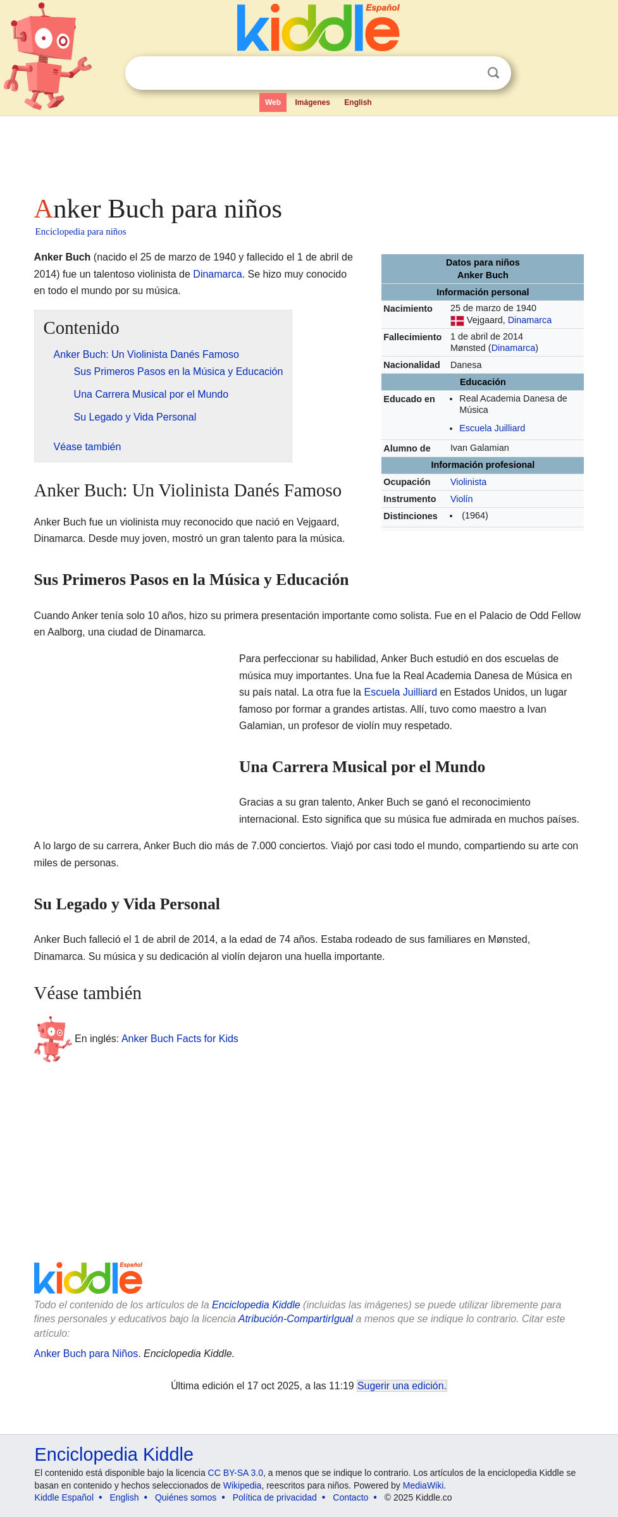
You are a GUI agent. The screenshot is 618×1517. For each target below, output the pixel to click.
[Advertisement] (309, 152)
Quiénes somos (185, 1497)
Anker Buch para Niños (86, 1353)
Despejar (467, 73)
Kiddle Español (64, 1497)
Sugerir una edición (400, 1385)
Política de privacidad (275, 1497)
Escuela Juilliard (492, 428)
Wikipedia (242, 1485)
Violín (461, 499)
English (357, 102)
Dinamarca (530, 320)
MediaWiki (423, 1485)
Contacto (350, 1497)
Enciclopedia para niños (81, 231)
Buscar (493, 73)
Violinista (468, 482)
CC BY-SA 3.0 (235, 1473)
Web (273, 102)
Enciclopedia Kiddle (256, 1304)
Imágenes (312, 102)
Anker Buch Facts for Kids (179, 1038)
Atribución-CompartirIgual (295, 1318)
